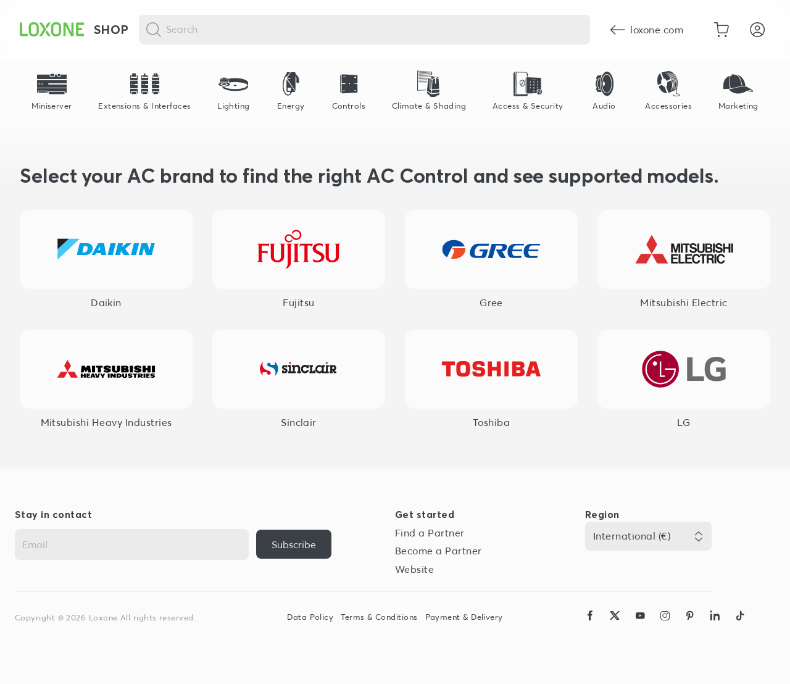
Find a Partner (430, 533)
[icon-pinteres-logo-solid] (690, 627)
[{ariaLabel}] (293, 544)
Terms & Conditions (379, 617)
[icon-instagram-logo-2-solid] (665, 627)
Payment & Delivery (464, 617)
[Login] (757, 29)
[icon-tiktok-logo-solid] (740, 627)
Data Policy (310, 617)
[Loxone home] (52, 29)
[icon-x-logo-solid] (615, 627)
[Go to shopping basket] (721, 29)
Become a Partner (438, 550)
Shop (111, 29)
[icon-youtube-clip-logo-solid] (640, 627)
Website (414, 569)
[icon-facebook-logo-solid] (590, 627)
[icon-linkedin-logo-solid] (715, 627)
